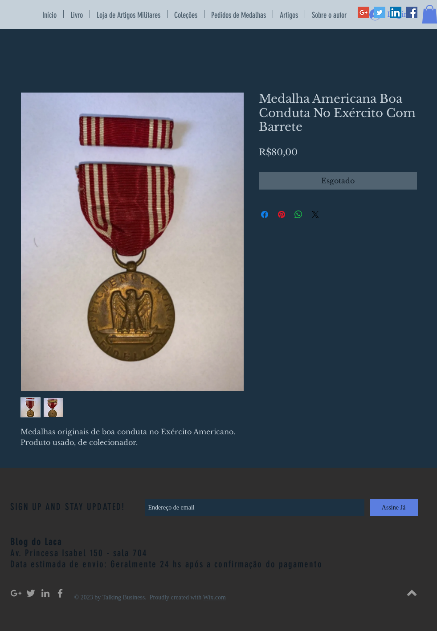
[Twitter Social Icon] (379, 12)
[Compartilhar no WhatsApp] (298, 214)
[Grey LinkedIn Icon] (45, 593)
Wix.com (214, 597)
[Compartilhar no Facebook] (264, 214)
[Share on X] (315, 214)
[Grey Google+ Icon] (16, 593)
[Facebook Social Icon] (411, 12)
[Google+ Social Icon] (363, 12)
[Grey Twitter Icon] (31, 593)
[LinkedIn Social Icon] (395, 12)
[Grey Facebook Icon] (60, 593)
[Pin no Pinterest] (281, 214)
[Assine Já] (394, 507)
